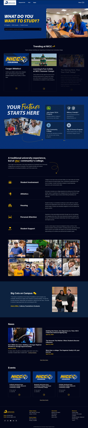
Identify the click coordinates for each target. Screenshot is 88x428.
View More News (44, 360)
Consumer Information (77, 414)
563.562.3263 (10, 415)
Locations (74, 415)
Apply (34, 2)
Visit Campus (54, 414)
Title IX (73, 420)
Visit (29, 2)
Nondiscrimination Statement (78, 417)
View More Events (44, 400)
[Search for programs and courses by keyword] (22, 29)
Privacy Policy (75, 418)
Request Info (22, 2)
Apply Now (54, 415)
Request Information (56, 412)
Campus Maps (75, 412)
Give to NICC (54, 417)
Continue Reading (32, 352)
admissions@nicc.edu (11, 417)
